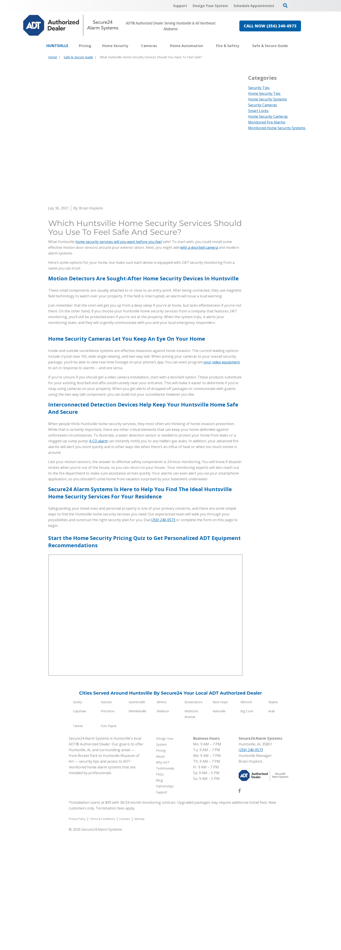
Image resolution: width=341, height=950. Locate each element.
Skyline (273, 820)
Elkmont (246, 820)
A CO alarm (98, 558)
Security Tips (259, 87)
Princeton (107, 829)
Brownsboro (193, 820)
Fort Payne (108, 844)
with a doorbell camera (199, 247)
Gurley (77, 820)
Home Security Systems (267, 99)
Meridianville (137, 829)
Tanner (78, 844)
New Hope (220, 820)
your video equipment (222, 479)
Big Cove (246, 829)
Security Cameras (262, 105)
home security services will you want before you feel (118, 241)
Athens (162, 820)
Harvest (106, 820)
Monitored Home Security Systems (276, 127)
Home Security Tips (264, 93)
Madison (163, 829)
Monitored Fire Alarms (266, 122)
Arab (271, 829)
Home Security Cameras (268, 116)
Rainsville (219, 829)
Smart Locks (258, 110)
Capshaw (79, 829)
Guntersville (137, 820)
